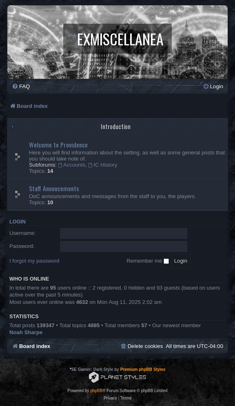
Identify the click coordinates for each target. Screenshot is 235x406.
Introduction (116, 126)
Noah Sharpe (25, 332)
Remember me (147, 261)
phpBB (96, 390)
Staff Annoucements (54, 188)
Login (17, 222)
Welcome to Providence (58, 144)
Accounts (71, 165)
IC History (103, 165)
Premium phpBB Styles (143, 369)
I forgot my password (34, 261)
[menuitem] (21, 86)
